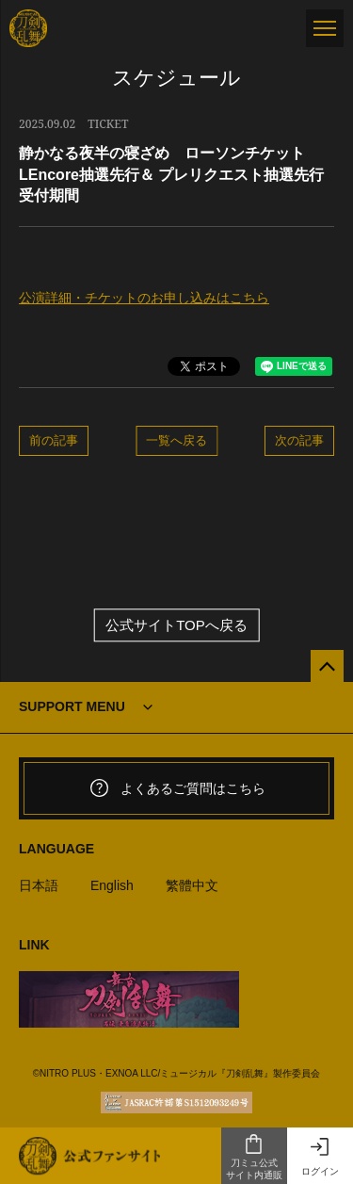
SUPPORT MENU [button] (72, 706)
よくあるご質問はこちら (176, 788)
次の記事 (299, 439)
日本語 (38, 885)
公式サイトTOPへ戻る (176, 625)
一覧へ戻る (176, 439)
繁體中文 (192, 885)
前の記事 (53, 439)
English (112, 885)
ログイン (320, 1156)
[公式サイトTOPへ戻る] (327, 666)
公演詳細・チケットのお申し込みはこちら (144, 297)
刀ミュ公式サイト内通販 (254, 1156)
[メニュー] (325, 28)
